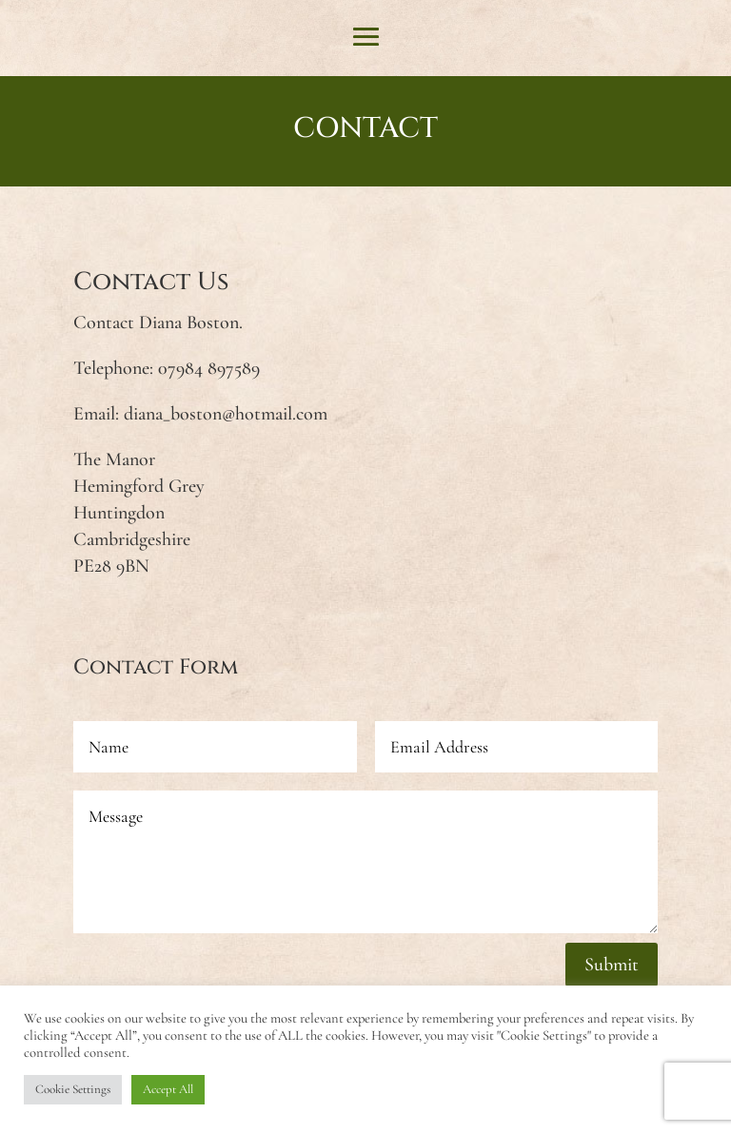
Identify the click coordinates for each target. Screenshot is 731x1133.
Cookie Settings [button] (72, 1089)
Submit (611, 964)
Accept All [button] (168, 1089)
